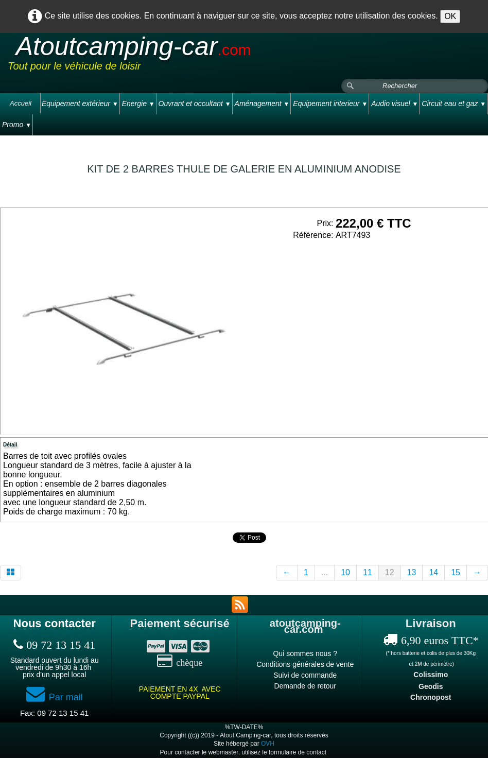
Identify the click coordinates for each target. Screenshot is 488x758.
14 (433, 572)
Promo (16, 124)
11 (367, 572)
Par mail (54, 697)
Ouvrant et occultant (195, 103)
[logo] (203, 56)
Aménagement (262, 103)
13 (411, 572)
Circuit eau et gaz (454, 103)
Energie (138, 103)
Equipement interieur (330, 103)
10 (345, 572)
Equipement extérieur (80, 103)
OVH (267, 743)
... (324, 572)
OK (450, 16)
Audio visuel (394, 103)
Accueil (20, 103)
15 (455, 572)
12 (389, 572)
